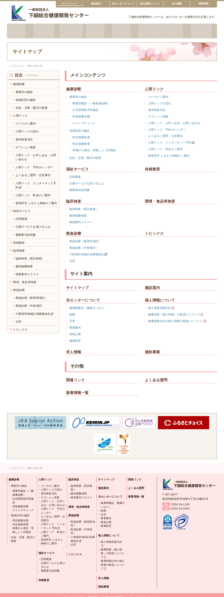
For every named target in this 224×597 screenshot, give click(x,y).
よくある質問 (156, 376)
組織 (72, 310)
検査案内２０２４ (81, 217)
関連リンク (75, 376)
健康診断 (20, 28)
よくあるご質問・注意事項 (165, 131)
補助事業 (203, 3)
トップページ (15, 61)
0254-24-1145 (180, 500)
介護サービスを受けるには (86, 179)
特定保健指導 (81, 139)
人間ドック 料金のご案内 (165, 145)
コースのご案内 (158, 92)
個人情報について (150, 3)
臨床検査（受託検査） (83, 205)
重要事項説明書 (79, 185)
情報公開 (75, 329)
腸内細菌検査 (78, 211)
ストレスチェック (84, 118)
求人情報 (177, 3)
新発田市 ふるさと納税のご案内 (169, 151)
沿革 (72, 256)
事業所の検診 (78, 92)
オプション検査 (158, 112)
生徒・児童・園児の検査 (85, 153)
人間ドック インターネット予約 (170, 138)
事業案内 (75, 323)
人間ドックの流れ (159, 99)
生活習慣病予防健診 (85, 105)
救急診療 (177, 28)
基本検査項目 (157, 105)
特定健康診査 (81, 133)
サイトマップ (69, 3)
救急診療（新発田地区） (85, 236)
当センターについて (123, 3)
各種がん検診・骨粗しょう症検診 (94, 146)
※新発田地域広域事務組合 (86, 250)
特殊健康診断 (81, 112)
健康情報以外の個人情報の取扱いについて (175, 317)
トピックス (203, 28)
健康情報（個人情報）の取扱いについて (174, 310)
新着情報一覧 (77, 388)
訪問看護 (75, 172)
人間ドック (46, 28)
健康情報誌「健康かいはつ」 (88, 303)
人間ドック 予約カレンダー (167, 125)
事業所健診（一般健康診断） (91, 99)
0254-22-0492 (180, 504)
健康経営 (75, 336)
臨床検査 (125, 28)
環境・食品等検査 (151, 28)
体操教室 (99, 28)
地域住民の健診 (79, 126)
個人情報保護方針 (159, 303)
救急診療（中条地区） (83, 243)
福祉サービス (72, 28)
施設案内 (96, 3)
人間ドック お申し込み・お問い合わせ (174, 118)
